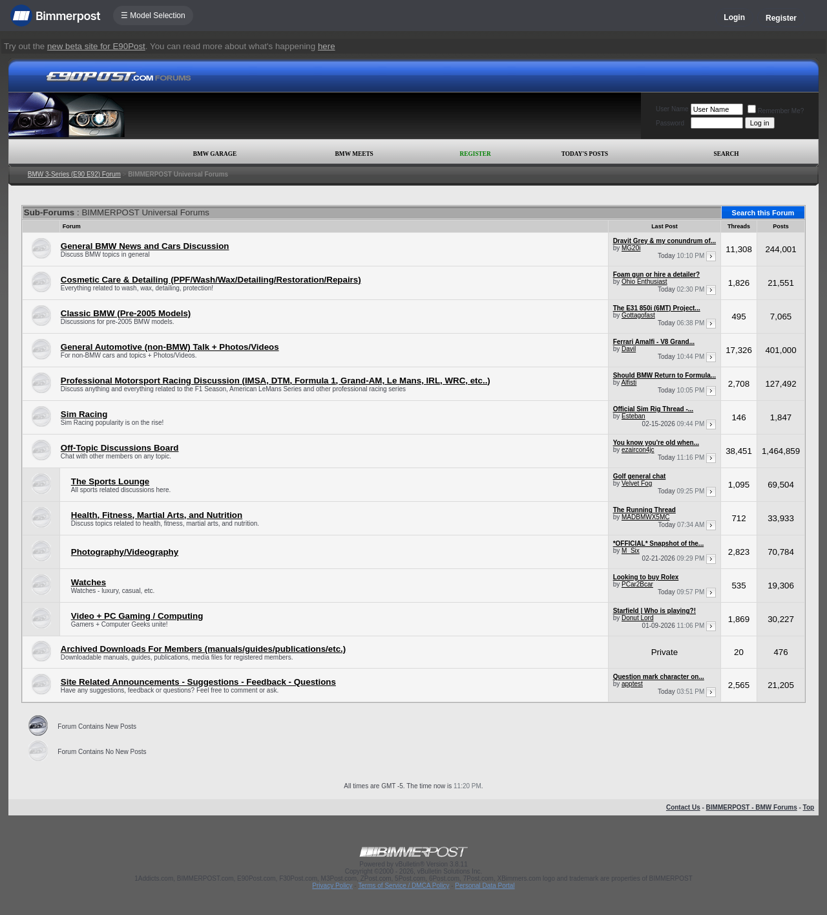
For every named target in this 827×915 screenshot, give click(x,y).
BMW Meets (354, 154)
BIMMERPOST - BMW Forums (751, 807)
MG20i (631, 248)
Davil (629, 348)
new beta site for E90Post (96, 46)
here (326, 46)
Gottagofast (638, 315)
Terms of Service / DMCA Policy (403, 885)
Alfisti (628, 382)
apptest (632, 683)
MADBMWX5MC (645, 517)
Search (726, 154)
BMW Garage (214, 154)
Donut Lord (637, 617)
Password (670, 123)
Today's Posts (584, 154)
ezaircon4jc (638, 449)
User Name (672, 109)
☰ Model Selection (153, 15)
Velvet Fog (637, 483)
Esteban (633, 416)
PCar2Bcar (637, 584)
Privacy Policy (332, 885)
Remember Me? (776, 110)
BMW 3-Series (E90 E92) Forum (74, 174)
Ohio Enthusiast (644, 281)
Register (781, 18)
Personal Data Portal (484, 885)
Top (809, 807)
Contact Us (683, 807)
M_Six (631, 550)
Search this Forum (763, 213)
